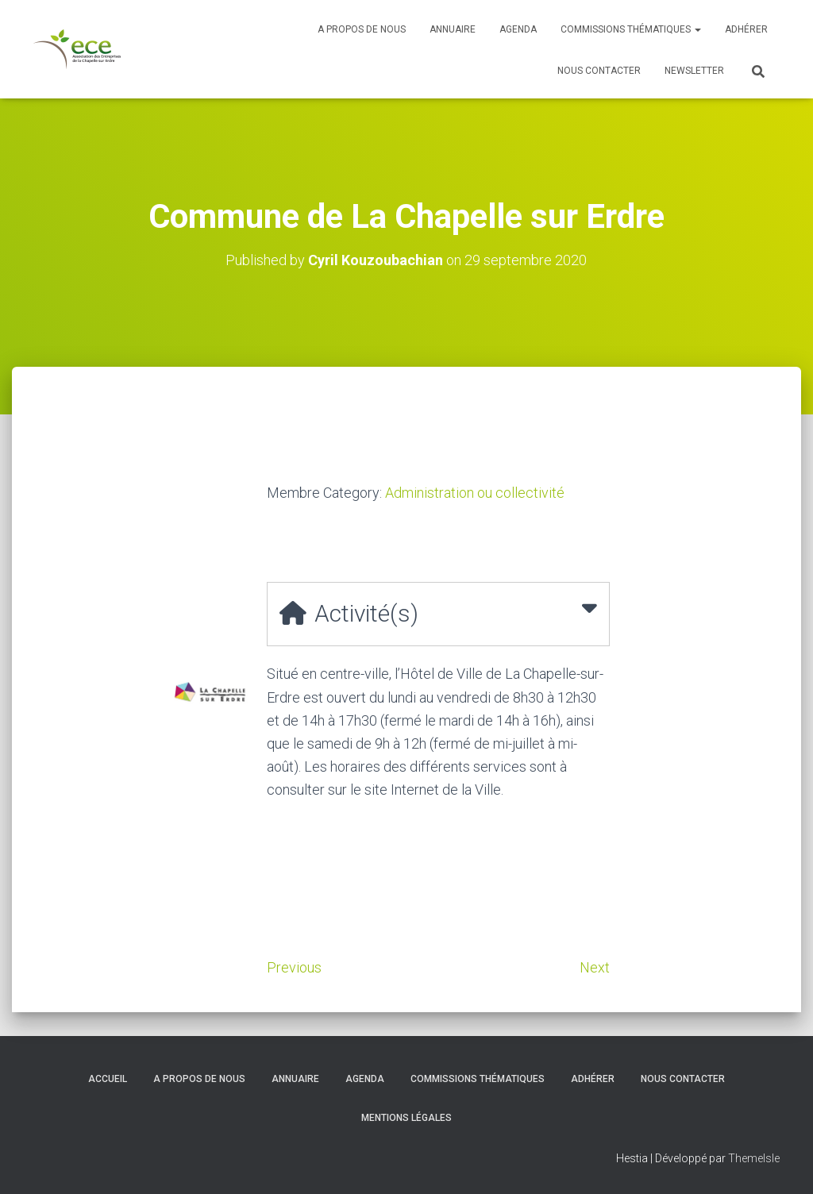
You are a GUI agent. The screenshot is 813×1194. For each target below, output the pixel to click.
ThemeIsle (754, 1158)
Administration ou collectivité (474, 492)
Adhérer (746, 29)
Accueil (107, 1078)
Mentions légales (406, 1117)
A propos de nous (362, 29)
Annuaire (453, 29)
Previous (294, 967)
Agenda (518, 29)
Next (595, 967)
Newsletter (694, 70)
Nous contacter (599, 70)
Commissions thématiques (631, 29)
